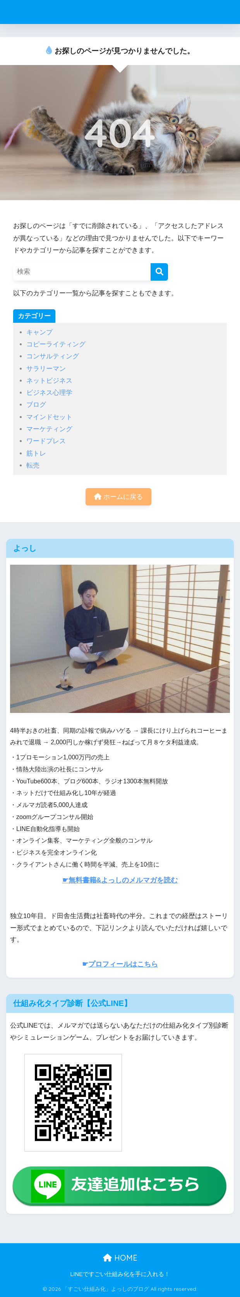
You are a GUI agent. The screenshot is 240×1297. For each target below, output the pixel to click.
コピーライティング (56, 344)
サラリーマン (46, 368)
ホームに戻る (118, 496)
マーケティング (49, 429)
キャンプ (39, 332)
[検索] (159, 272)
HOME (120, 1258)
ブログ (36, 404)
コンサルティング (52, 356)
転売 (32, 465)
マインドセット (49, 417)
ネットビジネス (49, 380)
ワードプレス (46, 441)
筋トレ (36, 453)
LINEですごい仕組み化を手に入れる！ (120, 1274)
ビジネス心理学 (49, 392)
